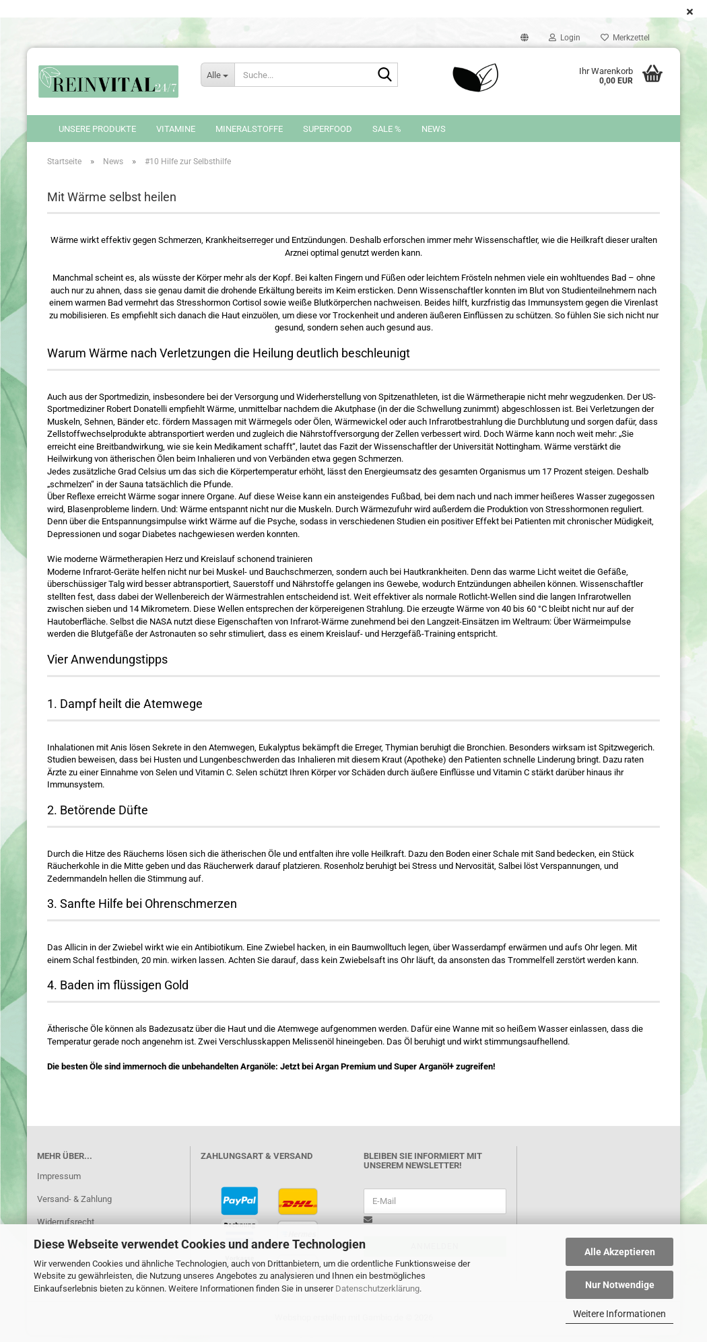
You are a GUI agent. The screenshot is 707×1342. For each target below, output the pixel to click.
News (434, 129)
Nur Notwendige (619, 1284)
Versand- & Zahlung (74, 1206)
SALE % (386, 129)
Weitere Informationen (619, 1313)
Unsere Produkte (97, 129)
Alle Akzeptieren (619, 1251)
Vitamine (175, 129)
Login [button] (564, 37)
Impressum (59, 1183)
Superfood (327, 129)
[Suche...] (217, 75)
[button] (524, 38)
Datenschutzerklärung (377, 1288)
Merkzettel (625, 37)
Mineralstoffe (249, 129)
